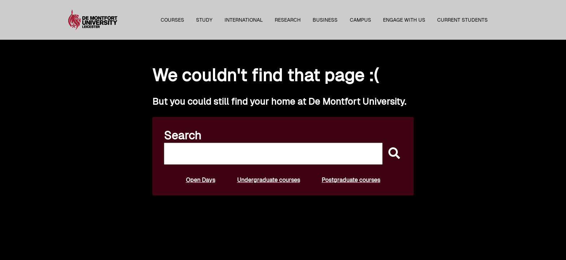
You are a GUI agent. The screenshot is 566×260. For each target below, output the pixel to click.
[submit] (392, 154)
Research (288, 20)
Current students (462, 20)
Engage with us (404, 20)
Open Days (200, 180)
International (244, 20)
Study (204, 20)
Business (325, 20)
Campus (360, 20)
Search (182, 135)
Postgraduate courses (351, 180)
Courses (172, 20)
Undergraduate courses (268, 180)
